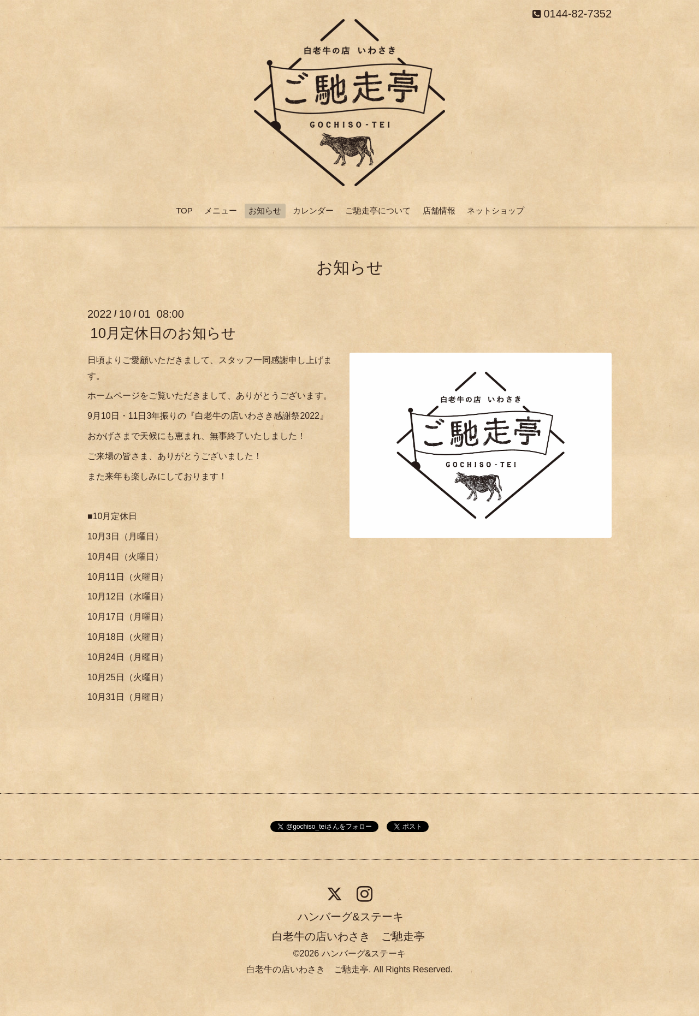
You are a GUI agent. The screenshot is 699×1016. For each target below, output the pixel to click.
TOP (184, 210)
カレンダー (313, 210)
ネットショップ (495, 210)
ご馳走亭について (378, 210)
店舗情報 (439, 210)
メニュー (220, 210)
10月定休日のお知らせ (163, 333)
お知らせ (264, 210)
